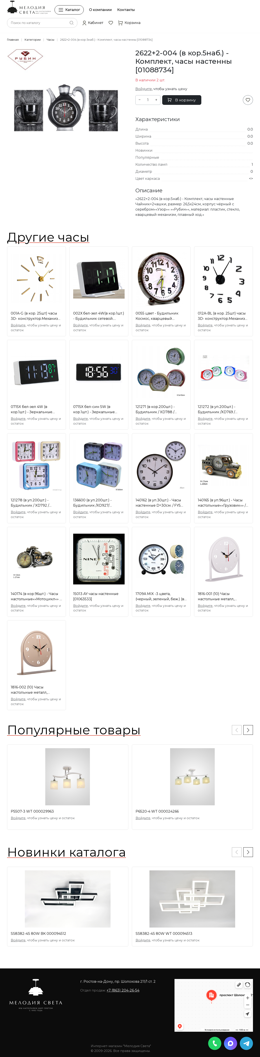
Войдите (143, 89)
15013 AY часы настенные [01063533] (95, 596)
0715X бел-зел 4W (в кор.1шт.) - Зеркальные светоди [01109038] (31, 410)
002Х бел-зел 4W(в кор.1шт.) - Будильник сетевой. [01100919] (98, 316)
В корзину (182, 100)
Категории (33, 39)
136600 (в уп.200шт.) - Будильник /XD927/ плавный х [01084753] (93, 503)
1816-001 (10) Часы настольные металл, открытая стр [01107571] (219, 597)
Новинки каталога (66, 852)
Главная (13, 39)
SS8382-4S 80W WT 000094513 (164, 933)
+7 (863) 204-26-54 (123, 990)
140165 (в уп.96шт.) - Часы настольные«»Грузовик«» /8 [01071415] (223, 503)
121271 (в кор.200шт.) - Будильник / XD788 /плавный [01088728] (155, 410)
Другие (48, 237)
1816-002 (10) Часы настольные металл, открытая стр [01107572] (32, 690)
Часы (50, 39)
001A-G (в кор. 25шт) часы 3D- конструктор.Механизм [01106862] (36, 316)
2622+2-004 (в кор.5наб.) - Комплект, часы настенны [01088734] (106, 39)
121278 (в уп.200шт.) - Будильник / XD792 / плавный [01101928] (30, 503)
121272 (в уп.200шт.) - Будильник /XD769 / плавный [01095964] (216, 410)
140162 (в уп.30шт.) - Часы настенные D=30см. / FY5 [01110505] (158, 503)
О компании (100, 10)
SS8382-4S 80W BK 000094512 (38, 933)
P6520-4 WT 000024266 (157, 811)
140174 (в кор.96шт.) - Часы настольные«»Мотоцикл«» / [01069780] (36, 597)
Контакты (126, 10)
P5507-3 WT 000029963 (32, 811)
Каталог (69, 10)
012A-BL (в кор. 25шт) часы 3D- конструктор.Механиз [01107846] (222, 316)
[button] (93, 22)
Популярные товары (74, 729)
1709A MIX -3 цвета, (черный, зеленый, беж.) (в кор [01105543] (160, 597)
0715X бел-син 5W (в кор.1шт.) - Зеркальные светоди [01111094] (94, 410)
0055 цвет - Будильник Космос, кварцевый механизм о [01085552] (157, 316)
